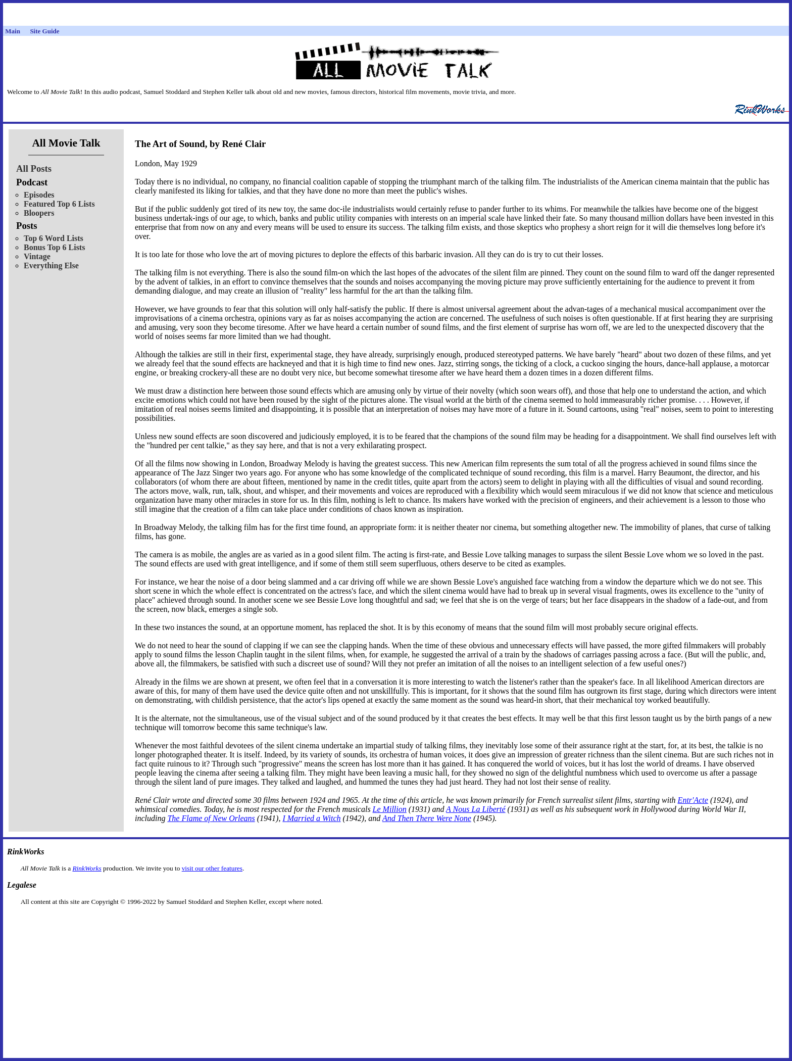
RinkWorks (86, 868)
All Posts (34, 168)
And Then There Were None (426, 818)
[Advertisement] (396, 922)
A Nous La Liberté (476, 809)
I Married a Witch (311, 818)
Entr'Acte (693, 800)
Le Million (390, 809)
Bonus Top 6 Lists (54, 247)
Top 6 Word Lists (53, 238)
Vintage (37, 256)
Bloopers (39, 213)
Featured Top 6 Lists (59, 204)
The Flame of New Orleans (211, 818)
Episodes (39, 194)
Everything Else (51, 265)
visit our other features (212, 868)
